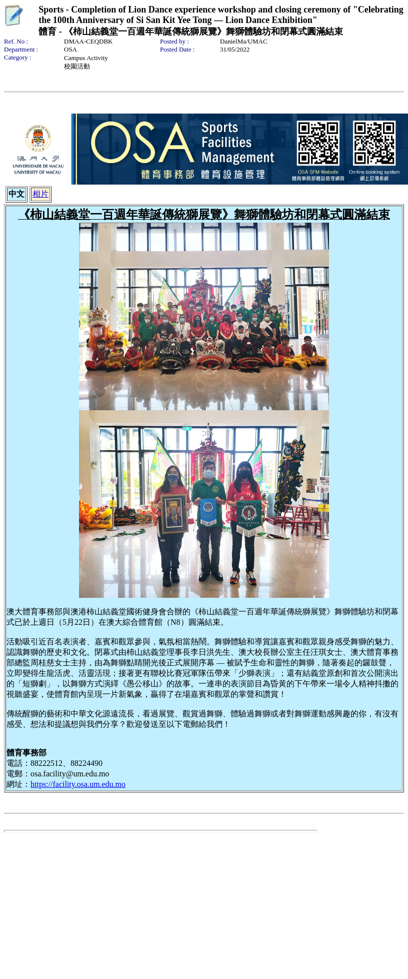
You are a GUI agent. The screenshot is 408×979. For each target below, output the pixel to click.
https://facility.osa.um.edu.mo (78, 784)
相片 (40, 194)
